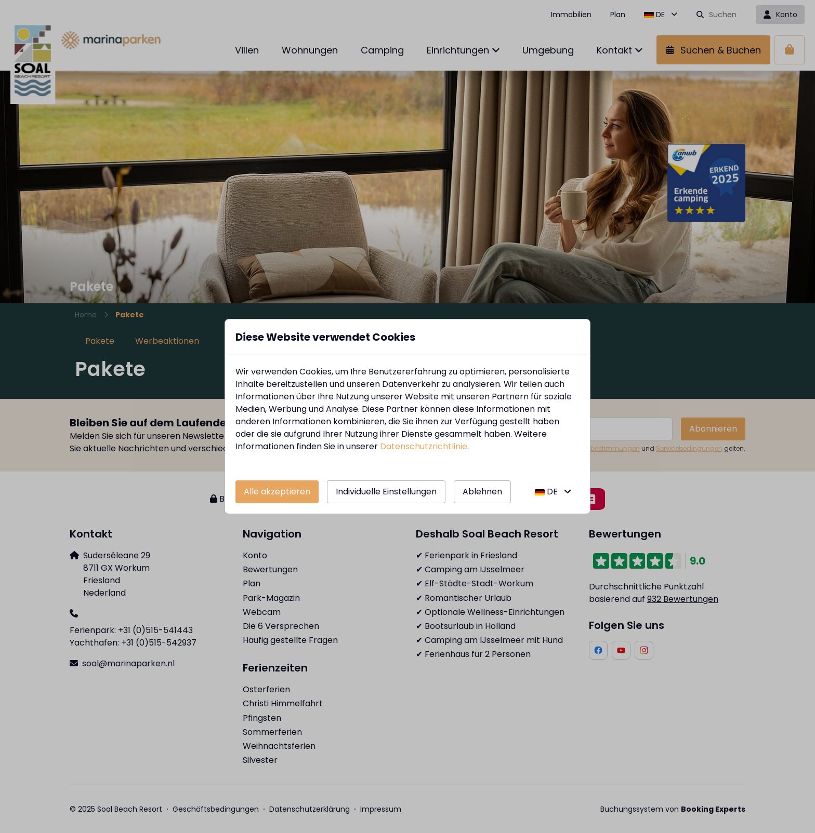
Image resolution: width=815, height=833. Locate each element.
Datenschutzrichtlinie (423, 446)
